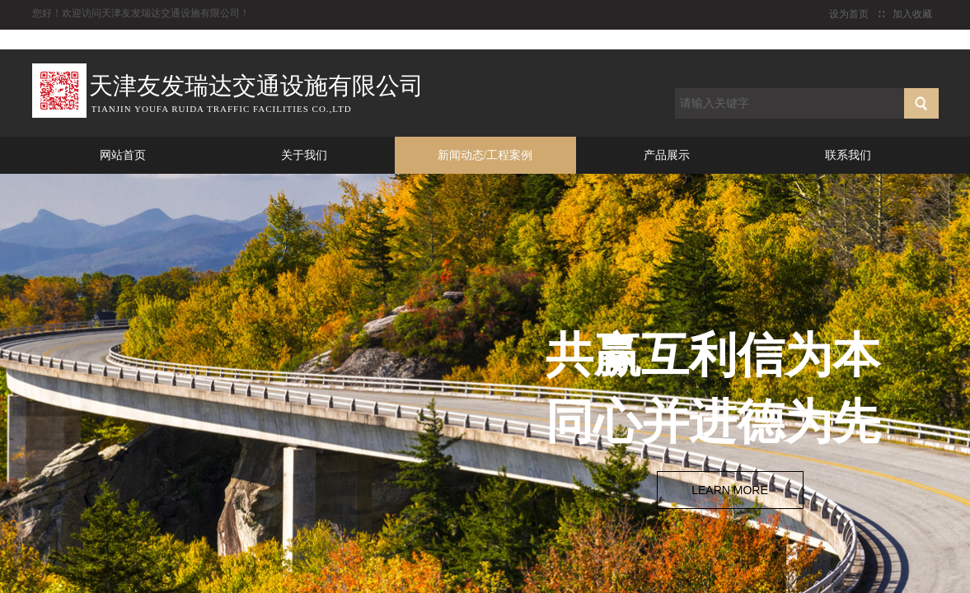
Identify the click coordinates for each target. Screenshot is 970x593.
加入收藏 (912, 14)
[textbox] (789, 103)
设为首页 (849, 14)
